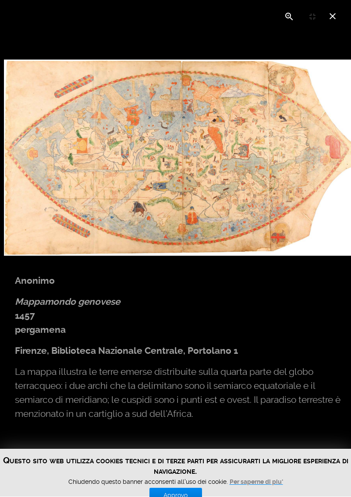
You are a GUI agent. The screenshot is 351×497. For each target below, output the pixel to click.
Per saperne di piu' (256, 492)
